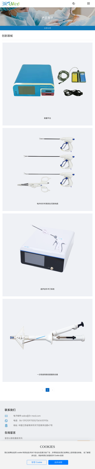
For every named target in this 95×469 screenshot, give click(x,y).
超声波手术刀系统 (47, 289)
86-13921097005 (27, 420)
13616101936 (42, 420)
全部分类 (47, 28)
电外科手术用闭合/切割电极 (47, 204)
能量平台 (47, 118)
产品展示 (47, 21)
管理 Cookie (36, 462)
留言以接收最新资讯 (14, 438)
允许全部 (58, 462)
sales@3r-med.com (31, 415)
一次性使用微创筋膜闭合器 (47, 374)
